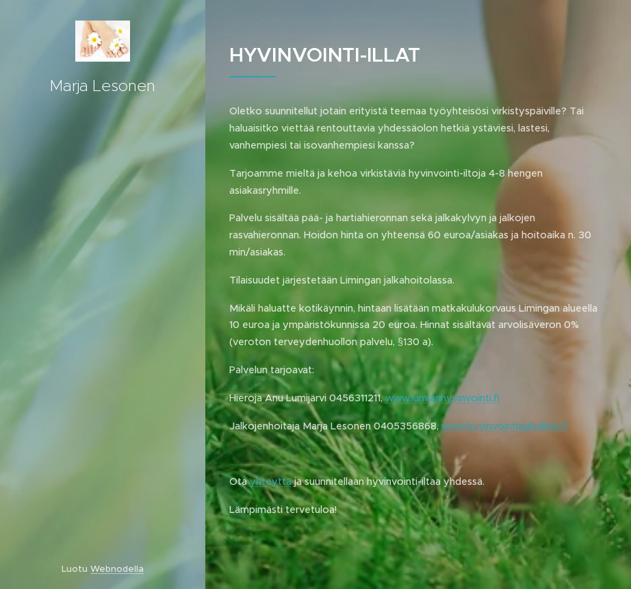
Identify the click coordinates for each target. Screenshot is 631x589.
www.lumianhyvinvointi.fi (442, 398)
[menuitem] (102, 298)
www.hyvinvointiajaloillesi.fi (504, 426)
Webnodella (117, 569)
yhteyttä (271, 481)
